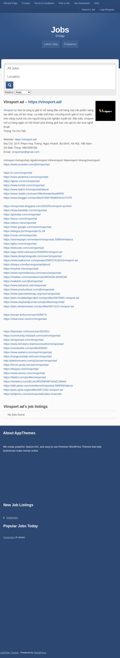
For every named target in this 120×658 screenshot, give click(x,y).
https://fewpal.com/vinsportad (21, 368)
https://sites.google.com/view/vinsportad (27, 227)
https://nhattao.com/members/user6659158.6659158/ (35, 277)
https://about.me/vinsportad (20, 222)
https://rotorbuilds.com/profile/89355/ (25, 348)
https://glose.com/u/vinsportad (21, 181)
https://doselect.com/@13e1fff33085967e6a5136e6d (35, 381)
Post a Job (64, 3)
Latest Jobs (51, 44)
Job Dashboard (82, 3)
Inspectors (12, 517)
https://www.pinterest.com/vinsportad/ (26, 176)
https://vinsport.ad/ (45, 102)
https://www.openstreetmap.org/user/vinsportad (32, 293)
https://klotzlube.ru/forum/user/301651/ (27, 331)
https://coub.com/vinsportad (20, 235)
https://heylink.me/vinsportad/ (21, 268)
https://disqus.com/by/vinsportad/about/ (27, 264)
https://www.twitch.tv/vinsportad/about (26, 189)
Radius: (9, 92)
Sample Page (10, 3)
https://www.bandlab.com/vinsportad (25, 210)
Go (9, 85)
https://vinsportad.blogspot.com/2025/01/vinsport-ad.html (37, 206)
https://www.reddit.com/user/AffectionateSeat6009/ (34, 193)
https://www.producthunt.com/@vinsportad (29, 289)
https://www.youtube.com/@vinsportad (26, 164)
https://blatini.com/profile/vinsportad (25, 377)
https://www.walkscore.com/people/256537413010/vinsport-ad (41, 260)
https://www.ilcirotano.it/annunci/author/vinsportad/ (34, 343)
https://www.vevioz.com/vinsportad (24, 373)
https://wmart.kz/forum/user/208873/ (25, 314)
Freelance (70, 44)
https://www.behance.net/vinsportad (25, 285)
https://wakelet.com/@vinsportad (23, 281)
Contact (26, 3)
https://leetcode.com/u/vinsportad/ (24, 247)
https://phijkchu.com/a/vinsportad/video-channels (33, 394)
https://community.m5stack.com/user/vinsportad (32, 335)
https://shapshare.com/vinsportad (23, 339)
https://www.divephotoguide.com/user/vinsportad (32, 256)
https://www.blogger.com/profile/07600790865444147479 (38, 197)
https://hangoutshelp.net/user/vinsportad (27, 356)
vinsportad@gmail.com (25, 151)
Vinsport (8, 110)
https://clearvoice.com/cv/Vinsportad (25, 318)
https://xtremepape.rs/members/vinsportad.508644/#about (38, 239)
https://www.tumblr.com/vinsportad (24, 185)
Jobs (96, 3)
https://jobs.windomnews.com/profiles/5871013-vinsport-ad (39, 306)
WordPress (40, 652)
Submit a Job (88, 9)
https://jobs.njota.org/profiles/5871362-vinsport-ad (33, 389)
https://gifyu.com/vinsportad (20, 243)
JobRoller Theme (9, 652)
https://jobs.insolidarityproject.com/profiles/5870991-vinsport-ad (41, 297)
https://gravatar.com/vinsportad (22, 214)
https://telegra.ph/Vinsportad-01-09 (24, 231)
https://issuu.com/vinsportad (20, 218)
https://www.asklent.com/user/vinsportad (28, 352)
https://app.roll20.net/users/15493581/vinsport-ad (33, 252)
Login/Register (107, 9)
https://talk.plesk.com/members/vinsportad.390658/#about (38, 385)
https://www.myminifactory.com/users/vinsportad (32, 272)
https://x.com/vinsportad (18, 172)
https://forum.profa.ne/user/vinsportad (26, 364)
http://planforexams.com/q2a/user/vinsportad (30, 360)
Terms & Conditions (44, 3)
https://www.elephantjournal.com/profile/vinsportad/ (34, 302)
